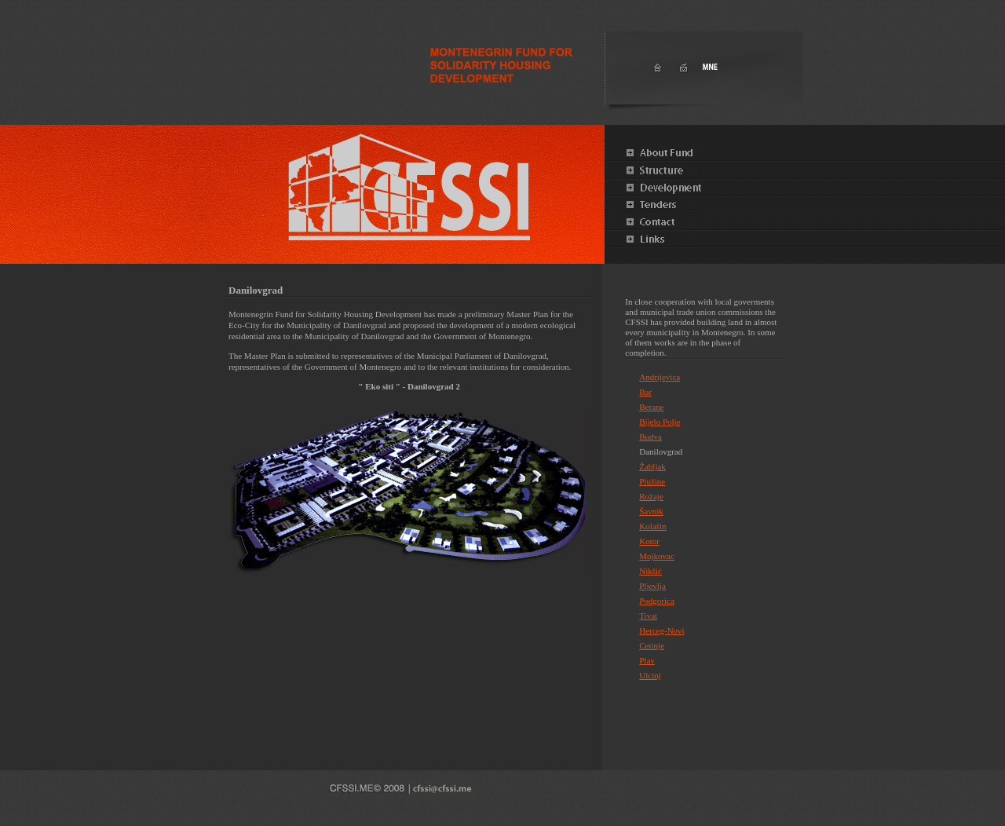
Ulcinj (650, 675)
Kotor (649, 541)
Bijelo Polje (659, 421)
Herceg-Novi (661, 630)
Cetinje (651, 645)
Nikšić (650, 571)
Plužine (652, 481)
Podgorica (656, 600)
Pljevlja (652, 585)
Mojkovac (656, 556)
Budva (650, 436)
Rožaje (651, 496)
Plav (647, 660)
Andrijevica (659, 377)
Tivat (648, 615)
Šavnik (651, 511)
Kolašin (652, 526)
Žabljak (652, 466)
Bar (645, 392)
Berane (651, 406)
